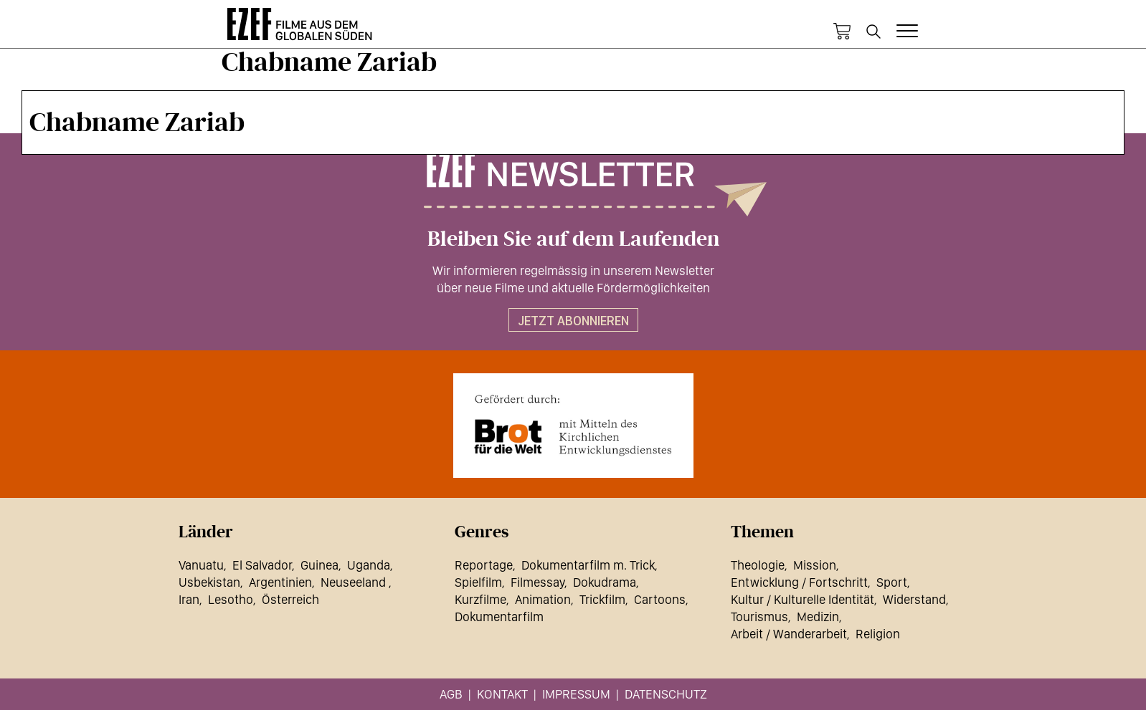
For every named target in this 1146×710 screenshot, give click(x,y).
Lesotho (230, 599)
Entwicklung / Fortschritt (799, 582)
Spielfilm (478, 582)
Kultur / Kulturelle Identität (802, 599)
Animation (543, 599)
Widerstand (914, 599)
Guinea (319, 564)
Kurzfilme (480, 599)
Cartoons (660, 599)
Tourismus (759, 616)
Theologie (758, 564)
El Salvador (262, 564)
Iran (189, 599)
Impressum (576, 693)
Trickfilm (602, 599)
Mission (814, 564)
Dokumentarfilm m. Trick (588, 564)
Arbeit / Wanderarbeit (789, 633)
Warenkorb (842, 31)
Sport (891, 582)
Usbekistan (209, 582)
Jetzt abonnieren (573, 320)
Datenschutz (666, 693)
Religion (878, 633)
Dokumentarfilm (499, 616)
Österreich (290, 599)
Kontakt (502, 693)
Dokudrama (604, 582)
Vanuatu (201, 564)
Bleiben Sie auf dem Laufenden (573, 239)
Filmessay (537, 582)
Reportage (484, 564)
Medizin (818, 616)
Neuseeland (355, 582)
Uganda (368, 564)
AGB (451, 693)
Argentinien (280, 582)
